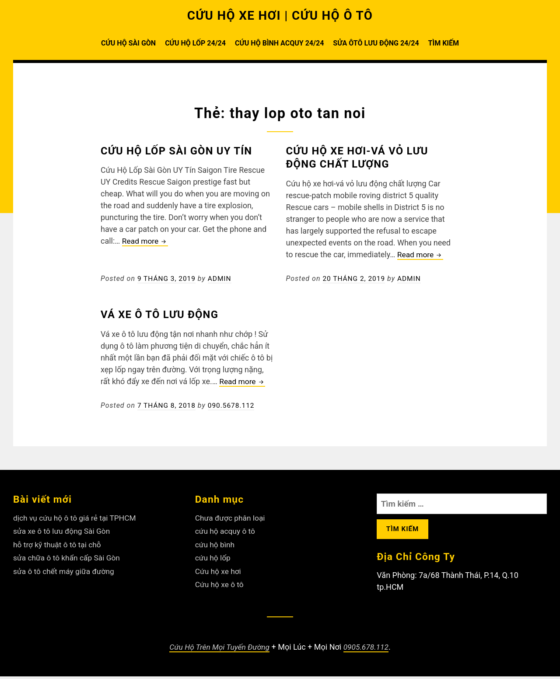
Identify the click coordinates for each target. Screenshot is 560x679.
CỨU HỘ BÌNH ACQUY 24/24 (279, 43)
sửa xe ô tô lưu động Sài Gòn (63, 531)
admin (222, 278)
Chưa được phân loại (231, 517)
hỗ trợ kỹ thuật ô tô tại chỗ (59, 544)
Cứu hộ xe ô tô (220, 584)
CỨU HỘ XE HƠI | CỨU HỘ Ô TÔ (280, 15)
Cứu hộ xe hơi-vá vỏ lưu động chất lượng (362, 157)
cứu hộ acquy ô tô (226, 531)
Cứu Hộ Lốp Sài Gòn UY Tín (182, 150)
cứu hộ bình (215, 544)
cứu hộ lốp (213, 557)
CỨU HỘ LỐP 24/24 (195, 43)
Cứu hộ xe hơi (219, 570)
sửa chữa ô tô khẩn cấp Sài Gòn (68, 557)
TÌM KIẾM (443, 43)
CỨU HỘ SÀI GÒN (128, 43)
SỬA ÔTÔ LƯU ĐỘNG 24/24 (376, 43)
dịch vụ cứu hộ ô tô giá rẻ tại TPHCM (76, 517)
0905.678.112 (367, 649)
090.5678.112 (234, 405)
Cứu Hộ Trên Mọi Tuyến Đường (219, 649)
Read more (146, 241)
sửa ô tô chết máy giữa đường (65, 570)
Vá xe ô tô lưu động (164, 314)
